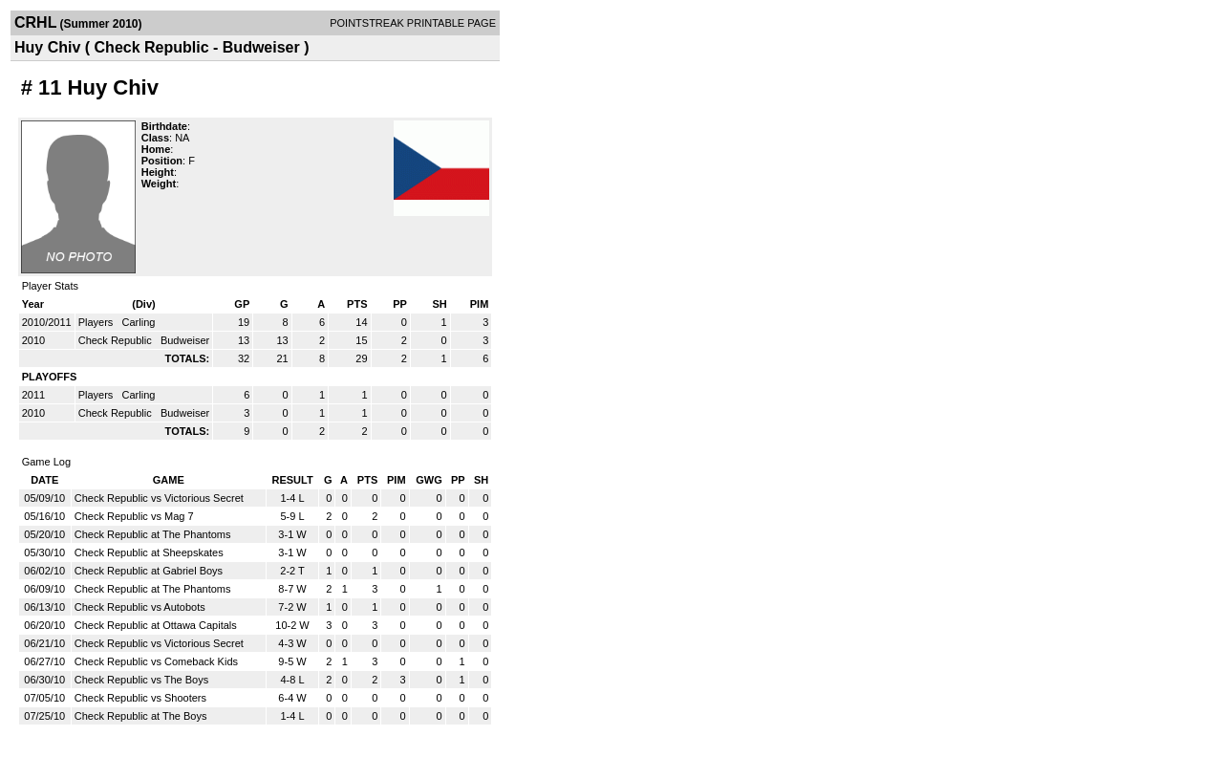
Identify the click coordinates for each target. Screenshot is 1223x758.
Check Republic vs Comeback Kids (156, 661)
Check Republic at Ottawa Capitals (156, 625)
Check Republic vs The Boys (141, 679)
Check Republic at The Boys (141, 716)
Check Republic (116, 340)
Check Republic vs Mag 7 (134, 516)
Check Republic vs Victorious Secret (159, 498)
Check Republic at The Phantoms (153, 534)
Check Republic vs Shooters (140, 698)
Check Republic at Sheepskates (149, 552)
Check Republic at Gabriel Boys (149, 570)
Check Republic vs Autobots (140, 607)
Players (97, 322)
